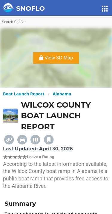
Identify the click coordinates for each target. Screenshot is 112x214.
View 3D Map (56, 57)
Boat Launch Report (24, 94)
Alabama (62, 94)
